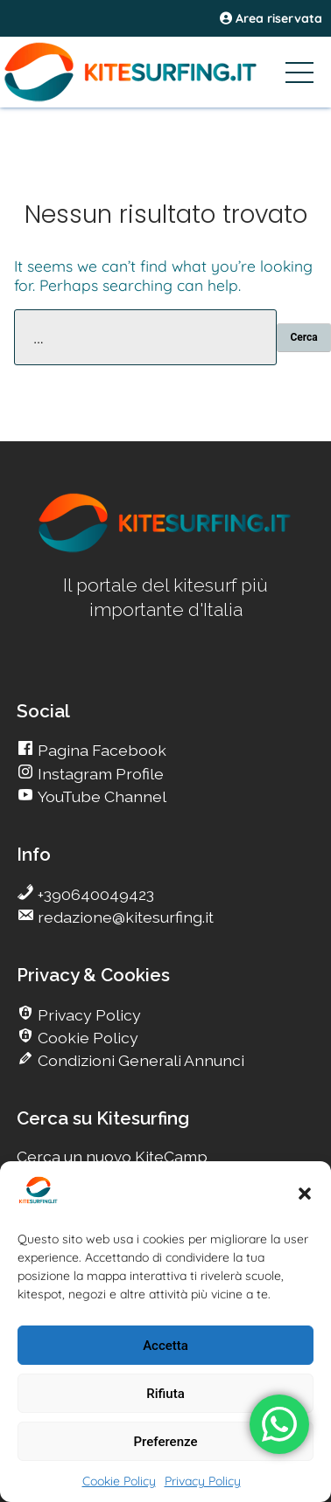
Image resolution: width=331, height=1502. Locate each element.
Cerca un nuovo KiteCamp (112, 1156)
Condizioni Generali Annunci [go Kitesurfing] (139, 1060)
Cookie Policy (119, 1481)
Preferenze (166, 1442)
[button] (304, 1193)
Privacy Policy (203, 1481)
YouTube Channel (100, 796)
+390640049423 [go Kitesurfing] (94, 894)
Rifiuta (165, 1394)
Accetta (165, 1345)
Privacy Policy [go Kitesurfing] (87, 1015)
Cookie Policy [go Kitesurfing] (86, 1037)
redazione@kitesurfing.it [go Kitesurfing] (124, 917)
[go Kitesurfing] (165, 549)
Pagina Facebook (100, 750)
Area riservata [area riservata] (271, 18)
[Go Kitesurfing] (165, 71)
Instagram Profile (99, 774)
